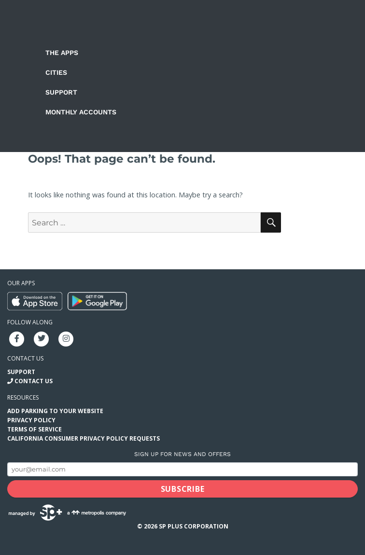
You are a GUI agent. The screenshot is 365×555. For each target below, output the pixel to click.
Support (61, 92)
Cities (56, 72)
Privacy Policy (31, 420)
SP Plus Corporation (193, 526)
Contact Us (33, 381)
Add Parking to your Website (55, 411)
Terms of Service (34, 429)
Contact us (25, 358)
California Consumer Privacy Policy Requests (83, 438)
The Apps (61, 52)
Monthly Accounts (80, 112)
